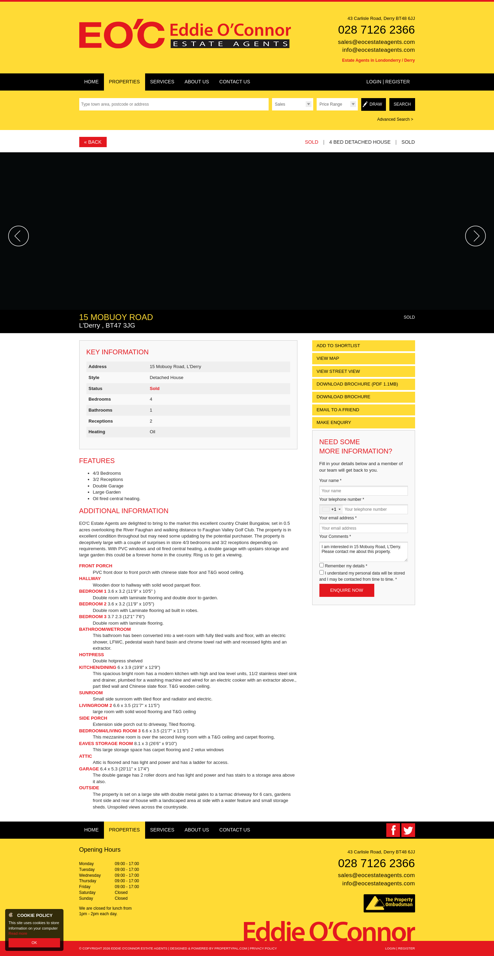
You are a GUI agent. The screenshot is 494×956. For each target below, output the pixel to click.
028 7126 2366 (376, 29)
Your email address (338, 518)
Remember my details (346, 566)
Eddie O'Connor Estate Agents (139, 948)
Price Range (330, 104)
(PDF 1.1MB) (357, 384)
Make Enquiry (334, 422)
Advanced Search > (395, 119)
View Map (328, 358)
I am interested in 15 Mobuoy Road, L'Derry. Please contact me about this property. (363, 552)
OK (34, 943)
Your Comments (335, 536)
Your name (330, 480)
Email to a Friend (338, 409)
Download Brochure (343, 396)
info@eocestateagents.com (378, 50)
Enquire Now (346, 590)
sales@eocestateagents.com (376, 42)
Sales (280, 104)
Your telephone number (341, 499)
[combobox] (331, 509)
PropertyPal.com (230, 948)
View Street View (338, 371)
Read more (18, 933)
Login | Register (388, 81)
